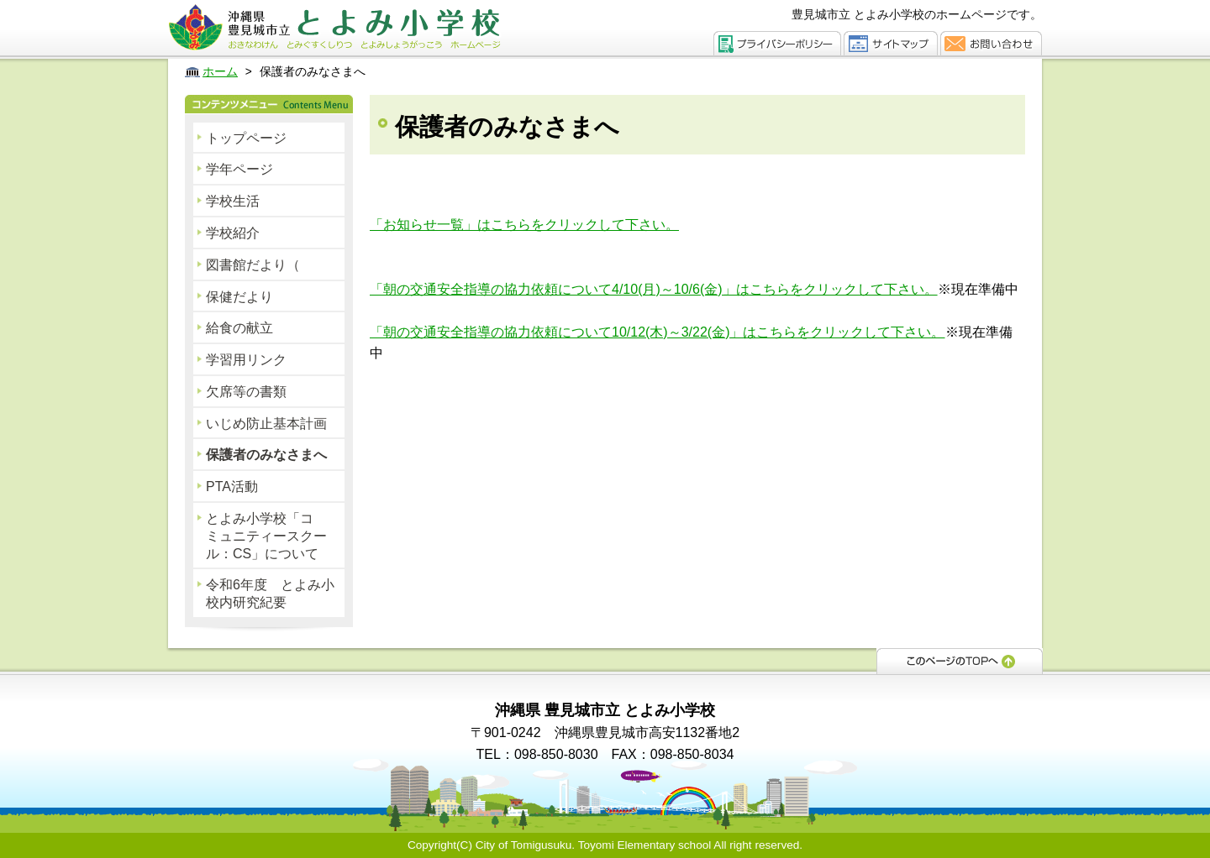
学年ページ (239, 169)
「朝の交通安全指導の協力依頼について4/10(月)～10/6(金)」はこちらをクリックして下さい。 (654, 289)
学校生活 (233, 201)
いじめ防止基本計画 (266, 423)
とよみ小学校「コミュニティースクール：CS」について (266, 536)
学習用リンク (246, 360)
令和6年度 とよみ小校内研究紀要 (270, 593)
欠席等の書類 (246, 392)
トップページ (246, 138)
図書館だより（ (253, 265)
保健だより (239, 297)
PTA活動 (232, 486)
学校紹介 (233, 233)
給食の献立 (239, 328)
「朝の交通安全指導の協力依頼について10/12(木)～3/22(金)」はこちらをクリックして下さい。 (657, 332)
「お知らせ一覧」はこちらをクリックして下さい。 (524, 224)
